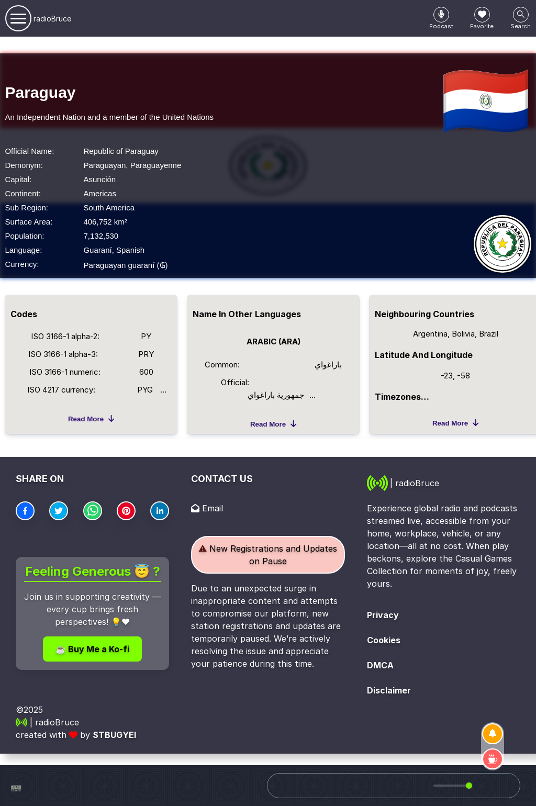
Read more (91, 419)
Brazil (488, 334)
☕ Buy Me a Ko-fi (92, 649)
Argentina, (432, 334)
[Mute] (423, 785)
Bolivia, (465, 334)
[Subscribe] (492, 733)
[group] (450, 786)
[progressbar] (451, 785)
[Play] (404, 785)
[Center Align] (441, 15)
